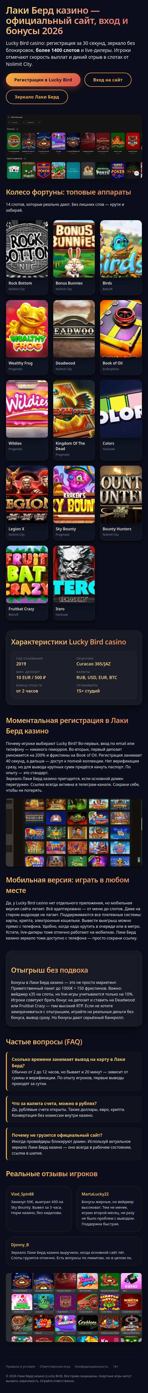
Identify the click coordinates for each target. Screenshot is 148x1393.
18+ (115, 1366)
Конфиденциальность (91, 1366)
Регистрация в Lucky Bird (43, 80)
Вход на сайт (108, 80)
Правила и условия (20, 1366)
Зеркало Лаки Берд (37, 97)
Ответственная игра (55, 1366)
